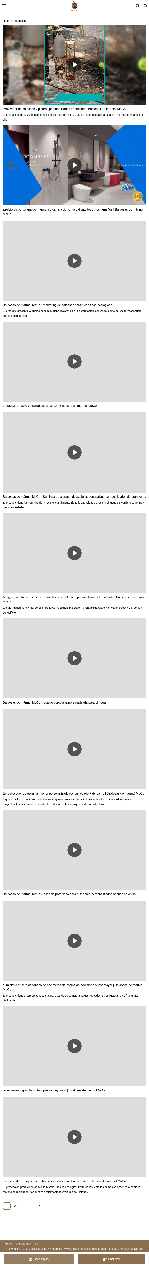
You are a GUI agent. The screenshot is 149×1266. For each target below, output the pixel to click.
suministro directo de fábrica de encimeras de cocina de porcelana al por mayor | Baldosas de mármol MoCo (73, 987)
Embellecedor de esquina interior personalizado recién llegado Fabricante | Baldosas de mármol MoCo (73, 793)
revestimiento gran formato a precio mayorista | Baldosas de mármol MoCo (54, 1090)
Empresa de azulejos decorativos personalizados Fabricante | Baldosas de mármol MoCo (64, 1181)
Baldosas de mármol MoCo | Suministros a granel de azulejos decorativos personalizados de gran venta (74, 496)
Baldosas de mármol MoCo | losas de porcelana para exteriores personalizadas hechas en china (69, 894)
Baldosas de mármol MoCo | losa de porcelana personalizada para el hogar (55, 702)
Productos (19, 20)
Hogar (6, 20)
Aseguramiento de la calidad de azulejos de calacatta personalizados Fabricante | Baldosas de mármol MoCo (73, 599)
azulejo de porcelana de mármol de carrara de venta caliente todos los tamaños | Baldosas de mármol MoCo (73, 212)
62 (40, 1206)
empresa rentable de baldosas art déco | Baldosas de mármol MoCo (50, 405)
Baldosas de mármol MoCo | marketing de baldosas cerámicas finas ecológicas (57, 305)
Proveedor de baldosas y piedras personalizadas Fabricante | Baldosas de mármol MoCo (64, 109)
